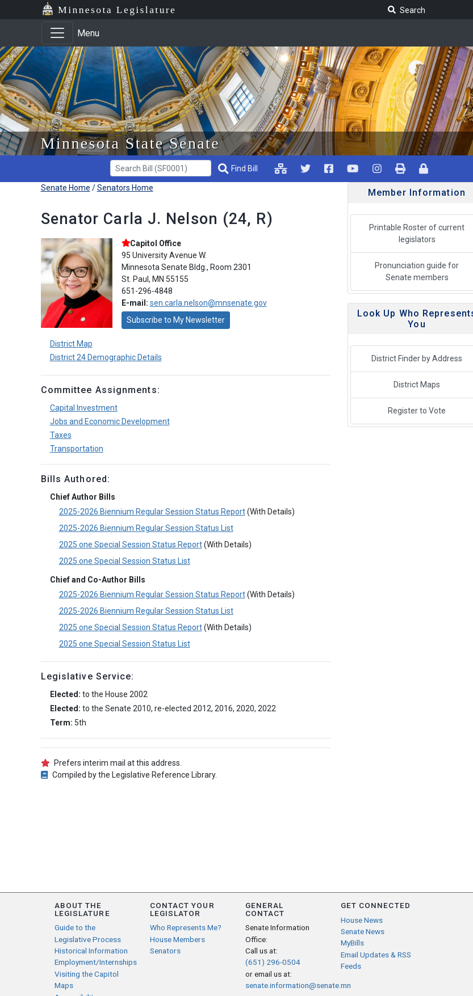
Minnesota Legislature (117, 9)
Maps (64, 985)
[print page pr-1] (400, 168)
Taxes (61, 435)
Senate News (362, 931)
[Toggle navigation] (57, 33)
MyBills (352, 942)
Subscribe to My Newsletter (176, 319)
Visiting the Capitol (87, 973)
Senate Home (65, 187)
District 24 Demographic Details (106, 357)
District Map (71, 343)
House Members (177, 939)
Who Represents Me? (185, 927)
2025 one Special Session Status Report (130, 544)
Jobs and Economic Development (110, 421)
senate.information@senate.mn (298, 985)
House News (362, 920)
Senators (165, 950)
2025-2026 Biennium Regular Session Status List (146, 528)
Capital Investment (84, 407)
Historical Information (91, 950)
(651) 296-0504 (272, 962)
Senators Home (125, 187)
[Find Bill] (239, 169)
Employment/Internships (96, 962)
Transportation (76, 448)
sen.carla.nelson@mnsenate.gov (208, 302)
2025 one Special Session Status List (124, 560)
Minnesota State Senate (130, 143)
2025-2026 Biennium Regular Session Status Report (152, 511)
